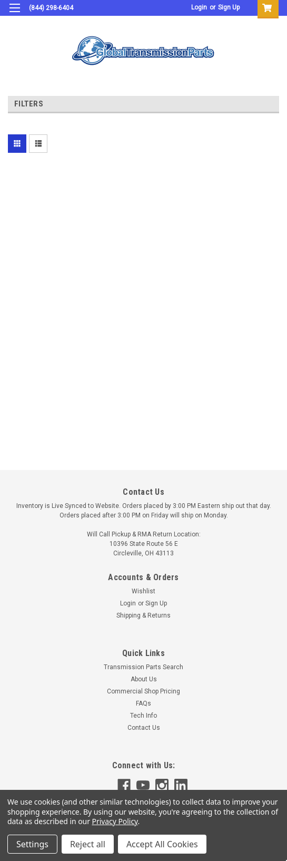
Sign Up (229, 7)
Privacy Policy (115, 821)
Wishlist (143, 591)
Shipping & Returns (143, 615)
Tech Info (143, 715)
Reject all (87, 844)
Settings (32, 844)
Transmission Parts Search (143, 667)
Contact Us (143, 727)
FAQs (143, 703)
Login (199, 7)
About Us (144, 679)
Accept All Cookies (162, 844)
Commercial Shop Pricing (143, 691)
